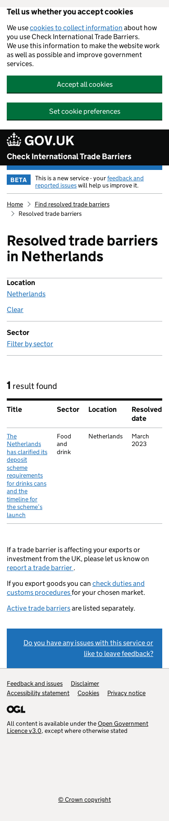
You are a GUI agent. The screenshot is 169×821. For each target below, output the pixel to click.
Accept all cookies (85, 84)
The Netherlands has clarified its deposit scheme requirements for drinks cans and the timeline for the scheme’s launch (27, 475)
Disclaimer (85, 683)
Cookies (88, 693)
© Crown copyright (84, 799)
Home (15, 204)
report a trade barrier (40, 567)
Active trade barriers (38, 608)
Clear (15, 309)
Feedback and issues (35, 683)
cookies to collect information (76, 27)
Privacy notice (126, 693)
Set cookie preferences (84, 111)
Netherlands (26, 294)
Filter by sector (30, 343)
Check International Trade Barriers (69, 156)
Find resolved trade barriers (72, 204)
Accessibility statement (38, 693)
